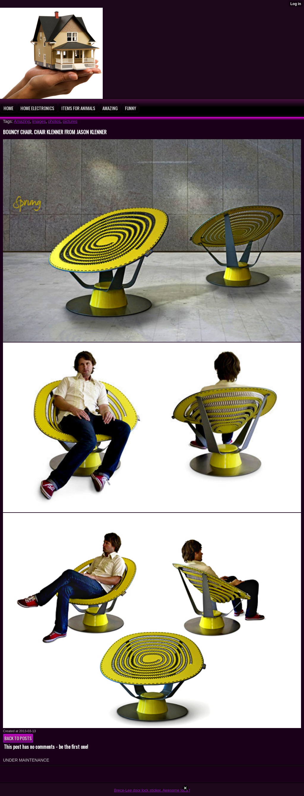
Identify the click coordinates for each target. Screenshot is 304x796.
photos (54, 121)
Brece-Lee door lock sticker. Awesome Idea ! (152, 790)
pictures (70, 121)
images (39, 121)
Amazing (22, 121)
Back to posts (18, 738)
